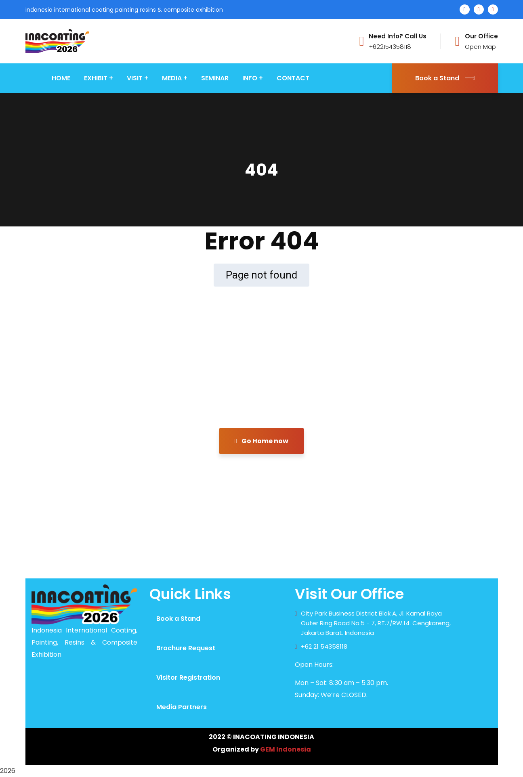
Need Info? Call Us (397, 36)
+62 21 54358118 (324, 646)
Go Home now (261, 441)
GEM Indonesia (285, 749)
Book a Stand (445, 78)
